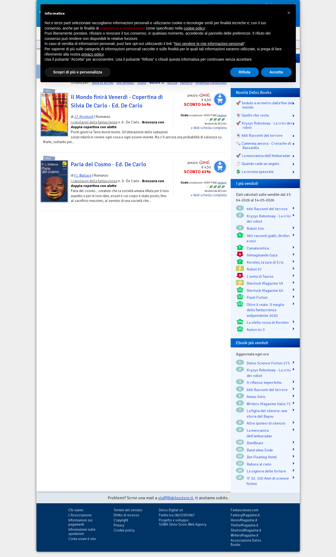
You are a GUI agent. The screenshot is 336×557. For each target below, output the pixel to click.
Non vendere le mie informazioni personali (209, 43)
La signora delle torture (266, 471)
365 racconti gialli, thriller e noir (268, 238)
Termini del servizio (128, 510)
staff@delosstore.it (175, 498)
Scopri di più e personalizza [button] (77, 72)
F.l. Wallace (83, 175)
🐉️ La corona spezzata (254, 171)
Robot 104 (255, 228)
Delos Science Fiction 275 (268, 363)
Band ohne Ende (260, 450)
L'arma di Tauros (260, 276)
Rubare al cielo (259, 464)
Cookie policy (124, 530)
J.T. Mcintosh (84, 116)
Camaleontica (258, 248)
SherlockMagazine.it (246, 530)
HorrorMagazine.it (244, 520)
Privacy (119, 525)
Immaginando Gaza (262, 255)
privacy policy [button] (92, 54)
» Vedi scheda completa (209, 128)
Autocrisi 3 (256, 329)
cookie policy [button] (194, 28)
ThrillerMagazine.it (244, 525)
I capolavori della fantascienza (94, 122)
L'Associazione (80, 515)
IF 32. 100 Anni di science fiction (268, 481)
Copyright (121, 520)
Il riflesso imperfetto (264, 382)
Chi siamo (76, 510)
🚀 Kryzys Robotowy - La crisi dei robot (264, 125)
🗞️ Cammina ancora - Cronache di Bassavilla (263, 145)
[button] (289, 13)
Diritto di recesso (126, 515)
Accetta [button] (276, 72)
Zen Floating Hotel (262, 457)
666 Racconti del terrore (267, 208)
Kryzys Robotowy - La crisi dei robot (269, 219)
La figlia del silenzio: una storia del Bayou (267, 413)
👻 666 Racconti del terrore (259, 135)
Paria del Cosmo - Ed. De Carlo (108, 164)
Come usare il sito (82, 539)
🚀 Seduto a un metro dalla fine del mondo (264, 105)
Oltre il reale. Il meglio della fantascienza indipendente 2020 (265, 310)
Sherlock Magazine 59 (265, 283)
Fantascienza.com (244, 510)
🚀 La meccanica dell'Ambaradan (263, 155)
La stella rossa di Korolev (268, 322)
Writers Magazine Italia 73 (269, 403)
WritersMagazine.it (244, 535)
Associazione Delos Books (246, 542)
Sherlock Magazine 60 (265, 290)
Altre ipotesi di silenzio (266, 423)
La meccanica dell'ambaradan (259, 433)
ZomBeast (255, 442)
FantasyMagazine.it (245, 515)
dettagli (222, 115)
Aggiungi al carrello (220, 99)
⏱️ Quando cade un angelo (257, 163)
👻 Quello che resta (252, 115)
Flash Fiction (257, 297)
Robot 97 (254, 269)
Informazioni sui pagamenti (80, 522)
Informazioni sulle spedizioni (82, 531)
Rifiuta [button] (244, 72)
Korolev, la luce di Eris (265, 262)
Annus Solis (256, 396)
